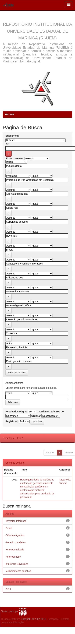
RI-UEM (9, 114)
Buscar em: (12, 135)
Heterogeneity (13, 556)
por (7, 143)
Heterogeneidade (14, 549)
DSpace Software (10, 619)
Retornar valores (17, 372)
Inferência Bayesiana (16, 563)
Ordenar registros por (52, 411)
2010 (8, 589)
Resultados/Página (16, 411)
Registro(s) (11, 421)
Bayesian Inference (15, 521)
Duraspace (53, 619)
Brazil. (8, 528)
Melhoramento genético (18, 571)
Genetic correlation (15, 542)
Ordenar (36, 416)
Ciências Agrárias (14, 535)
